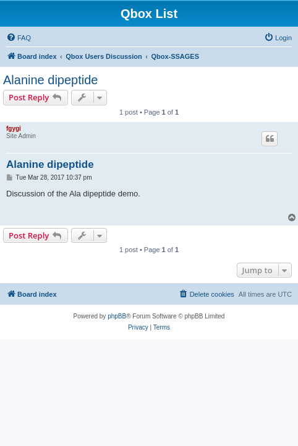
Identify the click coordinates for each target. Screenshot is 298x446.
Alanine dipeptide (50, 80)
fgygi (13, 128)
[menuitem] (18, 37)
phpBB (117, 316)
